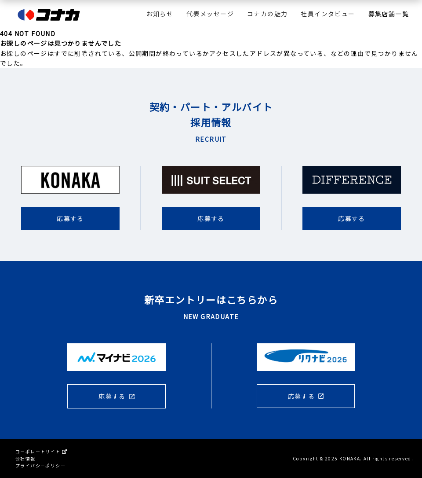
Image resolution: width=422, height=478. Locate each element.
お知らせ (160, 13)
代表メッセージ (210, 13)
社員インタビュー (328, 13)
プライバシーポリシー (40, 465)
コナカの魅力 (267, 13)
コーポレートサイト (41, 451)
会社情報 (25, 458)
